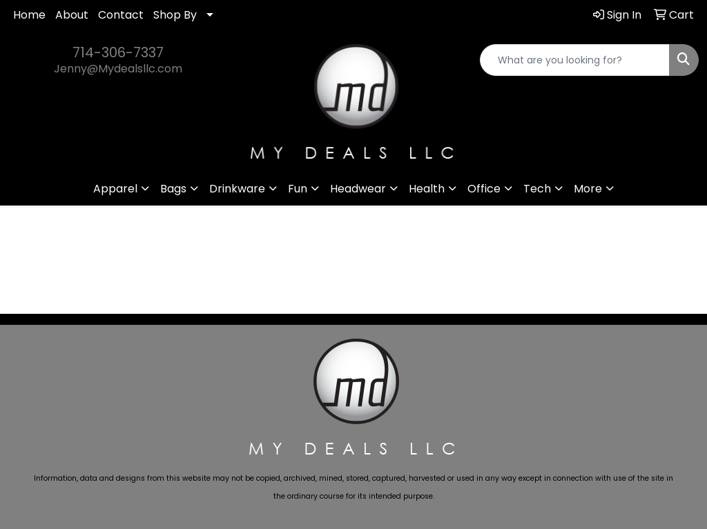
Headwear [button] (358, 189)
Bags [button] (173, 189)
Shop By (175, 15)
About (71, 15)
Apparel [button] (115, 189)
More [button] (588, 189)
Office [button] (484, 189)
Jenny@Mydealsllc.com (118, 69)
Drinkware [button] (237, 189)
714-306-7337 (118, 52)
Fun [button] (297, 189)
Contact (121, 15)
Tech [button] (537, 189)
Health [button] (427, 189)
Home (29, 15)
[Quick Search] (575, 60)
